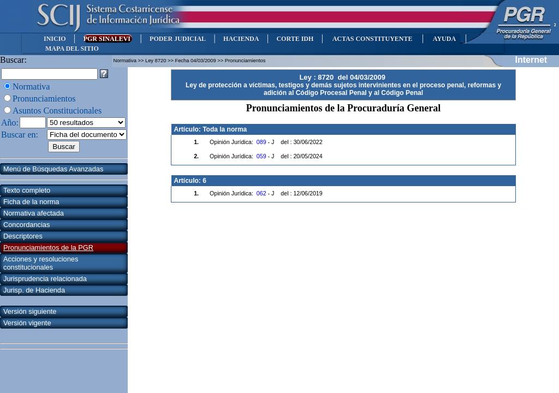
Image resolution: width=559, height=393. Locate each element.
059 (261, 156)
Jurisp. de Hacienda (34, 290)
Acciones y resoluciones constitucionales (40, 263)
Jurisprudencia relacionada (45, 279)
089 (261, 142)
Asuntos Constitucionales (57, 110)
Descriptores (23, 236)
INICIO (55, 39)
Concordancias (26, 225)
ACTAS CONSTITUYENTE (372, 39)
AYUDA (444, 39)
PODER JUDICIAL (178, 39)
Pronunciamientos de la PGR (48, 247)
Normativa (31, 86)
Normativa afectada (33, 213)
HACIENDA (241, 39)
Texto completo (26, 190)
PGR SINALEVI (108, 39)
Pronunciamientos (44, 98)
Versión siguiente (29, 311)
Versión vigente (27, 323)
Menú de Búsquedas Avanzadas (53, 169)
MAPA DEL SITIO (72, 48)
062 (261, 193)
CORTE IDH (294, 39)
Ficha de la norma (31, 202)
